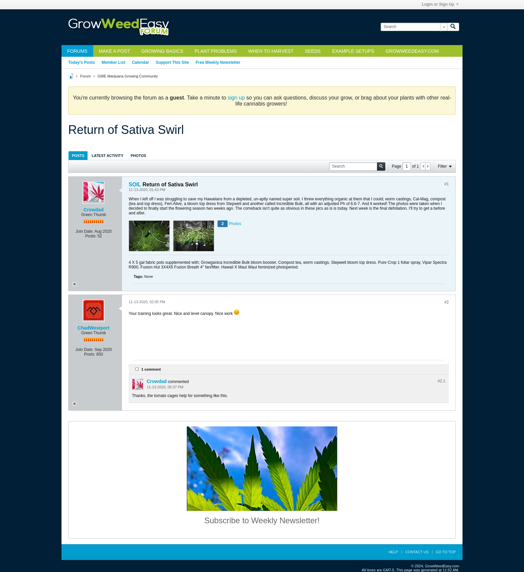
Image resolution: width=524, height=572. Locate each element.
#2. (441, 381)
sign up (236, 98)
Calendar (140, 62)
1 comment (151, 369)
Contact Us (417, 552)
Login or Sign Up (440, 4)
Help (393, 552)
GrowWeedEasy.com (412, 51)
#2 (446, 302)
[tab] (78, 155)
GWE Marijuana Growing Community (128, 76)
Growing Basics (162, 51)
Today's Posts (81, 62)
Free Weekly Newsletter (217, 62)
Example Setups (353, 51)
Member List (113, 62)
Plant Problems (215, 51)
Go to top (446, 552)
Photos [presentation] (138, 156)
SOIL (135, 184)
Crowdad (94, 209)
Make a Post (114, 51)
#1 (446, 184)
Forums (77, 51)
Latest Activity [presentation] (107, 156)
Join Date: (85, 231)
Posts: (90, 236)
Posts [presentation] (78, 156)
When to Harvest (270, 51)
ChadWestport (93, 328)
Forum (85, 76)
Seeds (312, 51)
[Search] (414, 27)
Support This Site (172, 62)
